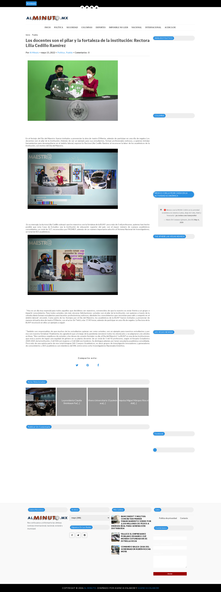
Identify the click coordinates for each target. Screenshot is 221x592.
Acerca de (170, 27)
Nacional (137, 27)
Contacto (184, 518)
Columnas (86, 27)
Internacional (153, 27)
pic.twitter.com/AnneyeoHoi (186, 215)
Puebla (35, 35)
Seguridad (72, 27)
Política (58, 27)
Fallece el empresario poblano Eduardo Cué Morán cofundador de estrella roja (134, 537)
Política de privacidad (168, 518)
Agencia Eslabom (148, 588)
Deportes (101, 27)
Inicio (48, 27)
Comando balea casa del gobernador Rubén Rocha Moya (136, 549)
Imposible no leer (118, 27)
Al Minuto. (90, 588)
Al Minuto (34, 52)
